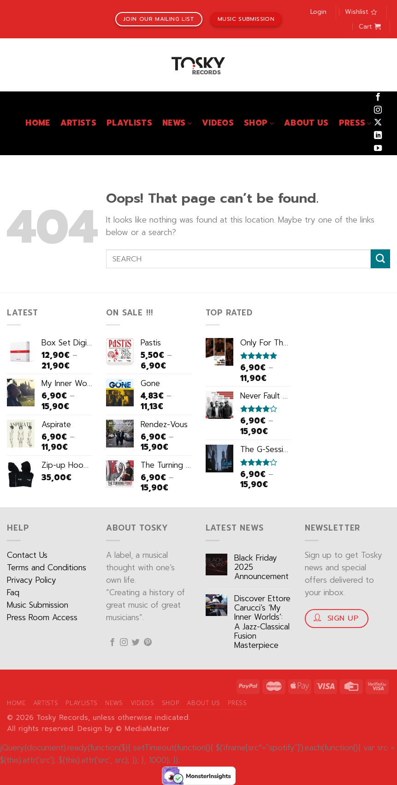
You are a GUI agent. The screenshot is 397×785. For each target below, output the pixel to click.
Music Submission (37, 605)
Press (355, 123)
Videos (218, 123)
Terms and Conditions (46, 568)
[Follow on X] (378, 122)
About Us (306, 123)
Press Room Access (42, 617)
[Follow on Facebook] (378, 97)
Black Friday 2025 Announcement (261, 568)
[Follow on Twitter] (136, 642)
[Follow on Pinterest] (148, 642)
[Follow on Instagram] (378, 110)
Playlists (129, 123)
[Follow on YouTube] (378, 148)
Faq (13, 592)
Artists (78, 123)
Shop (259, 123)
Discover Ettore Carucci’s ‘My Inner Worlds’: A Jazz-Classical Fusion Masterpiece (262, 622)
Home (37, 123)
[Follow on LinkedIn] (378, 135)
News (177, 123)
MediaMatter (146, 728)
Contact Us (27, 555)
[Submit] (380, 258)
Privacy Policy (31, 580)
